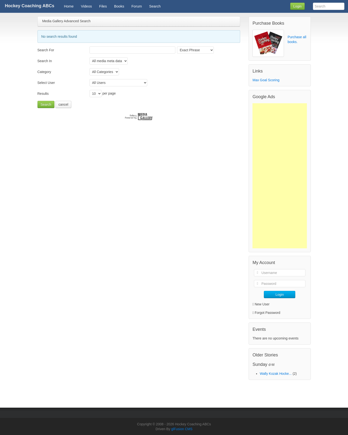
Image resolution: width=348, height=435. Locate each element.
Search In (44, 61)
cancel (63, 104)
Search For (45, 50)
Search (46, 104)
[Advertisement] (279, 175)
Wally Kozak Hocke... (276, 374)
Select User (46, 83)
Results (43, 94)
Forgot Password (267, 313)
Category (44, 72)
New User (260, 304)
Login (297, 6)
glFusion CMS (182, 429)
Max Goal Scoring (265, 80)
